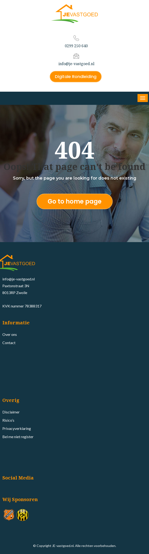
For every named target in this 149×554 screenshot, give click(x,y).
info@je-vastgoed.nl (76, 63)
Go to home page (75, 201)
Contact (8, 342)
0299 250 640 (76, 45)
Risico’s (8, 420)
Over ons (9, 334)
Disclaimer (11, 412)
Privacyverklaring (16, 428)
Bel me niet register (18, 436)
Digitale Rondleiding (75, 76)
